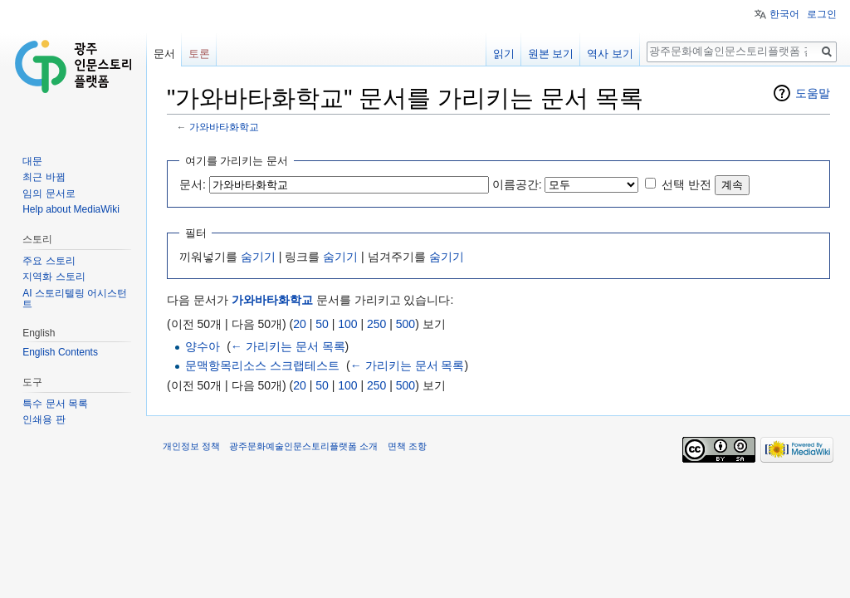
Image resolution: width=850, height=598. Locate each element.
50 (322, 324)
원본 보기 (551, 53)
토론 (199, 53)
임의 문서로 (48, 193)
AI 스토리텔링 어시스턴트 (74, 299)
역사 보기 (610, 53)
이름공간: (517, 184)
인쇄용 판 (43, 419)
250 (376, 324)
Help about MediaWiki (71, 209)
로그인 (822, 14)
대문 (32, 161)
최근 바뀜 (43, 177)
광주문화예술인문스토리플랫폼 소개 (303, 446)
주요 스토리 (48, 261)
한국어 (784, 14)
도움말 (812, 93)
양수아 (202, 346)
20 (299, 324)
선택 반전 (686, 184)
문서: (192, 184)
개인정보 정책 (191, 446)
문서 (164, 53)
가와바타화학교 (224, 126)
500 (405, 324)
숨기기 (258, 256)
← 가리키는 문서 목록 (288, 346)
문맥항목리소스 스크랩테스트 (262, 365)
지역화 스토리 (53, 276)
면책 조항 (407, 446)
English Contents (60, 352)
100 (347, 324)
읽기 (504, 53)
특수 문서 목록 (55, 403)
